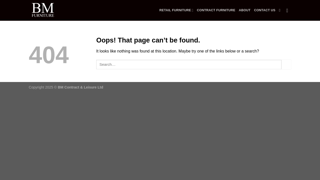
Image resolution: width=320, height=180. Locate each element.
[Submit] (286, 64)
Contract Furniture (216, 10)
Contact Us (265, 10)
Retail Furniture (177, 10)
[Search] (281, 10)
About (244, 10)
